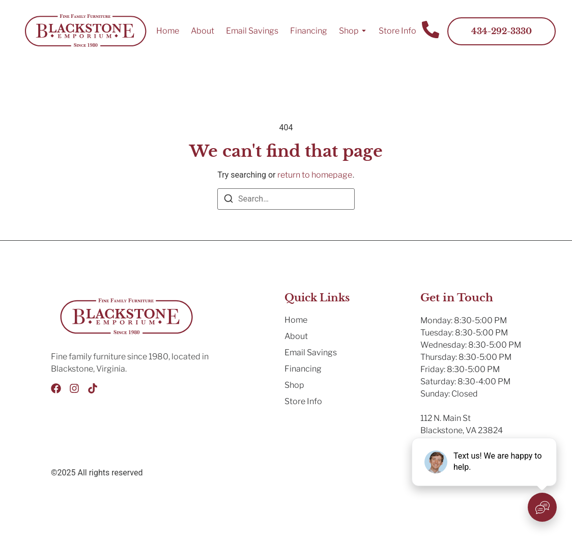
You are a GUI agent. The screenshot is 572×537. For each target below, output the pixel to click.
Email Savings (252, 31)
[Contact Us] (430, 31)
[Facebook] (56, 388)
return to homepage (314, 175)
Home (167, 31)
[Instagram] (74, 388)
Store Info (397, 31)
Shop (349, 31)
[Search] (228, 200)
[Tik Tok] (93, 388)
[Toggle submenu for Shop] (363, 31)
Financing (308, 31)
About (202, 31)
